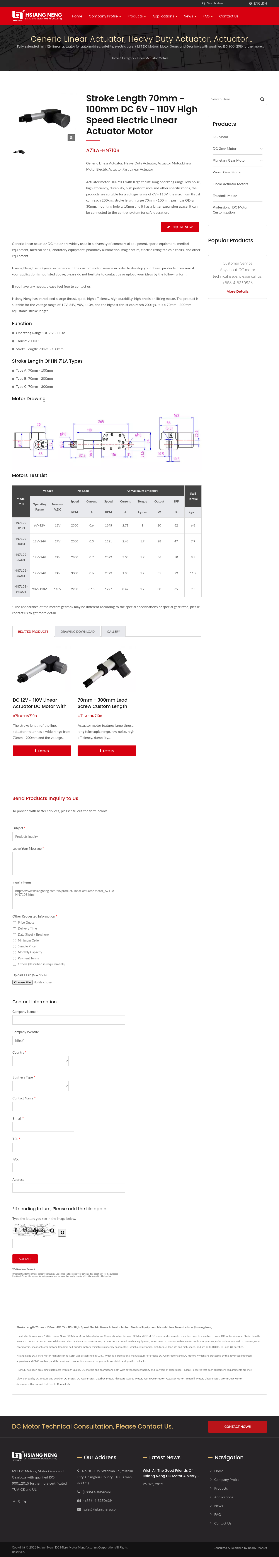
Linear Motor (211, 1378)
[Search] (226, 3)
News (190, 16)
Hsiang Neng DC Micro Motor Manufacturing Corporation (75, 1547)
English (260, 3)
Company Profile (105, 16)
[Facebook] (14, 1501)
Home (77, 16)
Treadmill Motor (225, 195)
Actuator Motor (175, 1378)
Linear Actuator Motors (152, 58)
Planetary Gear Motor (229, 160)
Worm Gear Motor (227, 172)
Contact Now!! (237, 1427)
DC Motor (220, 137)
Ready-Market (257, 1547)
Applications (164, 16)
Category (128, 58)
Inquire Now (180, 227)
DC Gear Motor (224, 148)
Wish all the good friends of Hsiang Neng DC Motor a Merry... (171, 1473)
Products (137, 16)
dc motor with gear (27, 1384)
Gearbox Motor (104, 1378)
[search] (204, 3)
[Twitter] (18, 1501)
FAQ (208, 16)
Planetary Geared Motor (128, 1378)
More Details (238, 291)
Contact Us (228, 16)
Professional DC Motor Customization (230, 209)
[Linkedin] (24, 1501)
